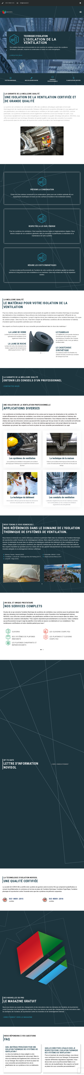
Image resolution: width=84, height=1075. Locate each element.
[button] (80, 11)
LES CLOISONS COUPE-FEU (60, 632)
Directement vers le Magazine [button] (18, 1017)
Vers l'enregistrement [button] (60, 764)
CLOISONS (16, 632)
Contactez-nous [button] (16, 55)
